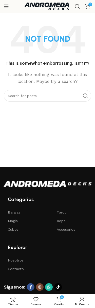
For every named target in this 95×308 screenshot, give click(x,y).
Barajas (14, 212)
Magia (13, 221)
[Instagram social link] (40, 287)
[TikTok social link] (58, 287)
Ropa (61, 221)
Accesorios (66, 229)
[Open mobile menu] (6, 6)
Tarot (61, 212)
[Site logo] (47, 6)
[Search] (77, 6)
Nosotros (16, 260)
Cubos (13, 229)
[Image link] (47, 183)
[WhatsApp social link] (49, 287)
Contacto (16, 269)
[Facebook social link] (30, 287)
